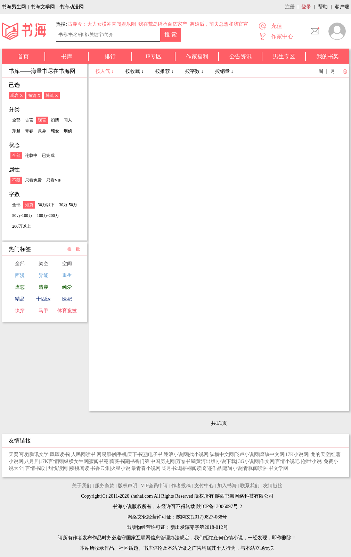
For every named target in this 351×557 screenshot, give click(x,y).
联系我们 (250, 485)
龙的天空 (320, 454)
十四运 (43, 299)
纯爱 (55, 130)
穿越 (16, 130)
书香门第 (139, 461)
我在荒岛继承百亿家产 (162, 24)
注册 (290, 6)
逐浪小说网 (176, 454)
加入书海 (227, 485)
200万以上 (21, 226)
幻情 (55, 120)
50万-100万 (22, 215)
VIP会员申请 (154, 485)
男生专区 (284, 56)
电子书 (155, 454)
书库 (66, 56)
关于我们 (81, 485)
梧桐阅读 (192, 468)
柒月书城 (171, 468)
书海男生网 (14, 6)
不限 (16, 180)
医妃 (67, 299)
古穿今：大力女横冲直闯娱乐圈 (102, 24)
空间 (67, 263)
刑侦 (68, 130)
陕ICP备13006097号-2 (218, 506)
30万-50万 (68, 204)
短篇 (29, 204)
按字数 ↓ (195, 71)
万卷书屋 (185, 461)
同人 (68, 120)
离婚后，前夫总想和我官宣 (219, 24)
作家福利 (197, 56)
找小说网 (199, 454)
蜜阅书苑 (98, 461)
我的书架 (328, 56)
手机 (122, 454)
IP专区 (153, 56)
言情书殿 (35, 468)
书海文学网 (43, 6)
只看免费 (33, 180)
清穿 (43, 287)
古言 (29, 120)
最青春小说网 (146, 468)
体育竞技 (67, 310)
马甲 (43, 310)
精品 (20, 299)
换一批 (73, 249)
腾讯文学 (39, 454)
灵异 (42, 130)
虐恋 (20, 287)
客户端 (342, 6)
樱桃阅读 (79, 468)
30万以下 (46, 204)
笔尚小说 (232, 468)
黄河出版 (205, 461)
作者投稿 (181, 485)
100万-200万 (48, 215)
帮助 (323, 6)
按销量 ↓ (224, 71)
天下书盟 (137, 454)
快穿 (20, 310)
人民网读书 (83, 454)
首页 (23, 56)
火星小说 (120, 468)
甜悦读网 (58, 468)
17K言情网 (51, 461)
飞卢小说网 (247, 454)
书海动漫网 (71, 6)
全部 (16, 120)
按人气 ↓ (105, 71)
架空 (43, 263)
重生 (67, 275)
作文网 (267, 461)
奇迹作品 (212, 468)
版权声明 (127, 485)
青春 (29, 130)
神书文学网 (276, 468)
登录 (306, 6)
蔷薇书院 (119, 461)
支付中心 (204, 485)
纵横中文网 (222, 454)
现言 (42, 120)
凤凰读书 (59, 454)
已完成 (48, 155)
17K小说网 (296, 454)
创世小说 (311, 461)
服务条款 (104, 485)
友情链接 (273, 485)
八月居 (31, 461)
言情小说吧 (288, 461)
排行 (110, 56)
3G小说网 (248, 461)
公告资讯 (240, 56)
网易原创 (106, 454)
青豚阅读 (253, 468)
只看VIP (53, 180)
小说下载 (226, 461)
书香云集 (100, 468)
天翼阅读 (18, 454)
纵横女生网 (76, 461)
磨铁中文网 (272, 454)
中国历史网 (162, 461)
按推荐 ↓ (165, 71)
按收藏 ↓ (135, 71)
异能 (43, 275)
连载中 (31, 155)
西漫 (20, 275)
